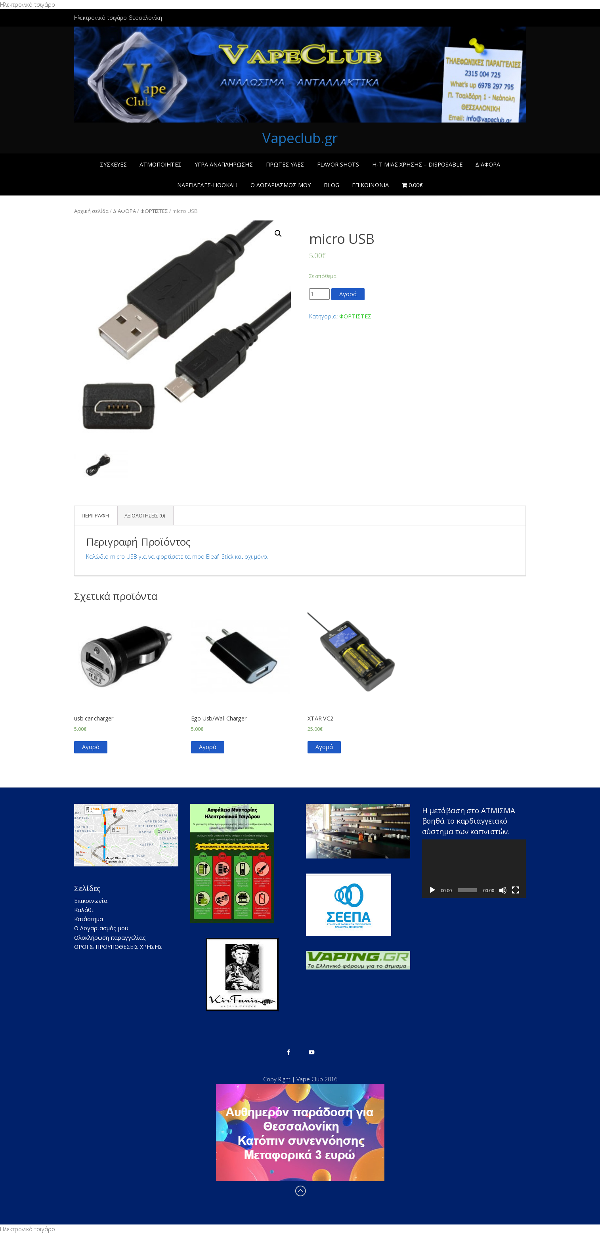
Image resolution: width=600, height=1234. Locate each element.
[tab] (95, 515)
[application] (474, 868)
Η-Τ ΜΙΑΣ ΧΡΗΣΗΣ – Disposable (417, 164)
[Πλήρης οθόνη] (516, 890)
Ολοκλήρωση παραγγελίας (110, 937)
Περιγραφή (95, 515)
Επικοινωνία (370, 185)
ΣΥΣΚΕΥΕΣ (113, 164)
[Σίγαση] (503, 890)
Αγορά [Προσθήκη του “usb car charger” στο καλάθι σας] (90, 747)
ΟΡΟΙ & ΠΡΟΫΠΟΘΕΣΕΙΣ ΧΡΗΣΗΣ (118, 946)
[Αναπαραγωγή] (432, 890)
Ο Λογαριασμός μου (280, 185)
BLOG (331, 185)
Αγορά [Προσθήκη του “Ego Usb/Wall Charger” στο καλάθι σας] (207, 747)
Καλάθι (84, 910)
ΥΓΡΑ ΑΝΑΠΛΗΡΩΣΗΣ (224, 164)
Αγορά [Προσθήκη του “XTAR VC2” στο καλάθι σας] (324, 747)
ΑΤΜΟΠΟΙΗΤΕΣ (160, 164)
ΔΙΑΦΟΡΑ (487, 164)
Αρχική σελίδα (91, 211)
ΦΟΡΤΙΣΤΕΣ (154, 211)
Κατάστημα (88, 919)
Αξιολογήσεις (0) (144, 515)
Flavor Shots (338, 164)
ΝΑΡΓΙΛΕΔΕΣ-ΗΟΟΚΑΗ (207, 185)
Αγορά (348, 294)
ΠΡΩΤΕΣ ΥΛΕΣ (285, 164)
